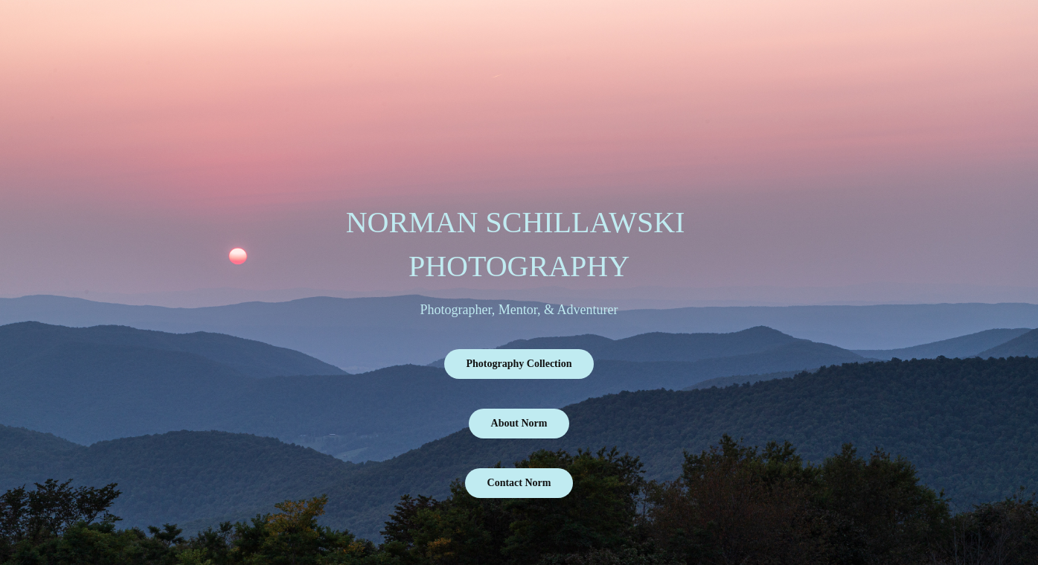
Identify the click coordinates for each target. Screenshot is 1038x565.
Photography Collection (519, 363)
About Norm (519, 423)
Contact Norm (519, 482)
